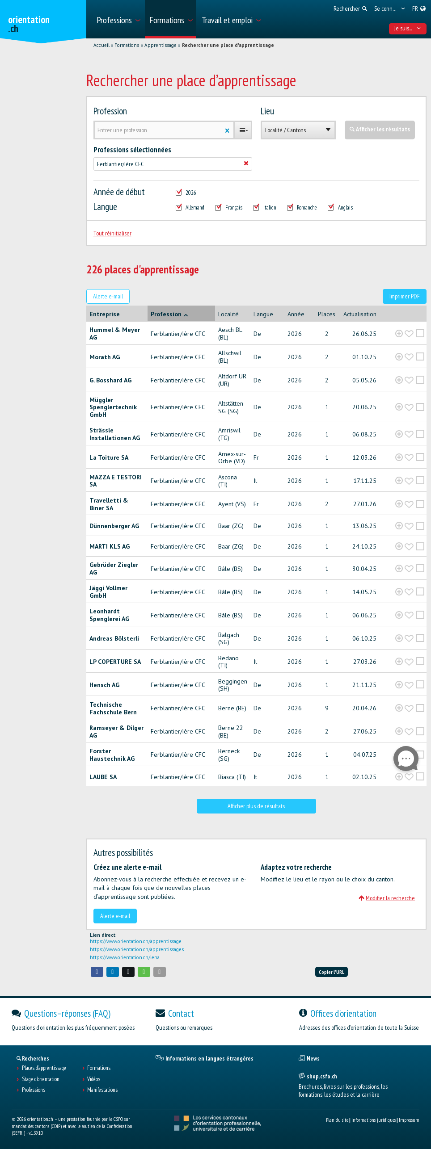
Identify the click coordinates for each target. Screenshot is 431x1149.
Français (228, 207)
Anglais (340, 207)
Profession (110, 111)
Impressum (409, 1119)
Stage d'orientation (40, 1079)
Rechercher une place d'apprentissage (228, 45)
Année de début (119, 192)
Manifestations (102, 1090)
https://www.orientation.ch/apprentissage (136, 941)
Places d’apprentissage (44, 1068)
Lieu (267, 111)
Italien (264, 207)
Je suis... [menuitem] (407, 28)
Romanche (302, 207)
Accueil (101, 45)
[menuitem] (118, 19)
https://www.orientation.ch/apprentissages (137, 949)
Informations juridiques (373, 1119)
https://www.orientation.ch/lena (125, 957)
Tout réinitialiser (112, 233)
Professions (33, 1090)
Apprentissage (160, 45)
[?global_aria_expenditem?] (399, 334)
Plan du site (337, 1119)
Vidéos (93, 1079)
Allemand (190, 207)
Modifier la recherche (387, 898)
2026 (186, 193)
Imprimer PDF (404, 296)
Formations (126, 45)
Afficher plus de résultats (256, 806)
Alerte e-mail (108, 296)
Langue (105, 207)
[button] (97, 972)
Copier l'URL (331, 972)
